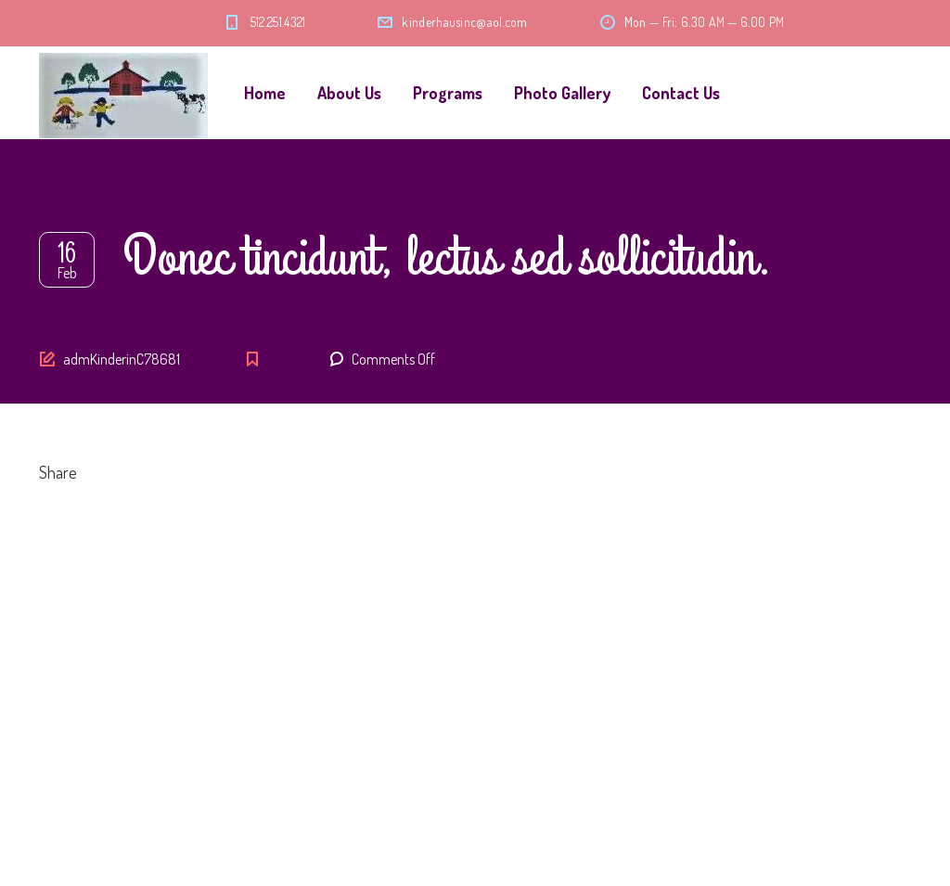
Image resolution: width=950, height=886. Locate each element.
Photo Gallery (562, 93)
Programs (447, 93)
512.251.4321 (278, 22)
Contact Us (681, 93)
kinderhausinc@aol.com (464, 22)
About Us (349, 93)
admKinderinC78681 (121, 359)
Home (265, 93)
